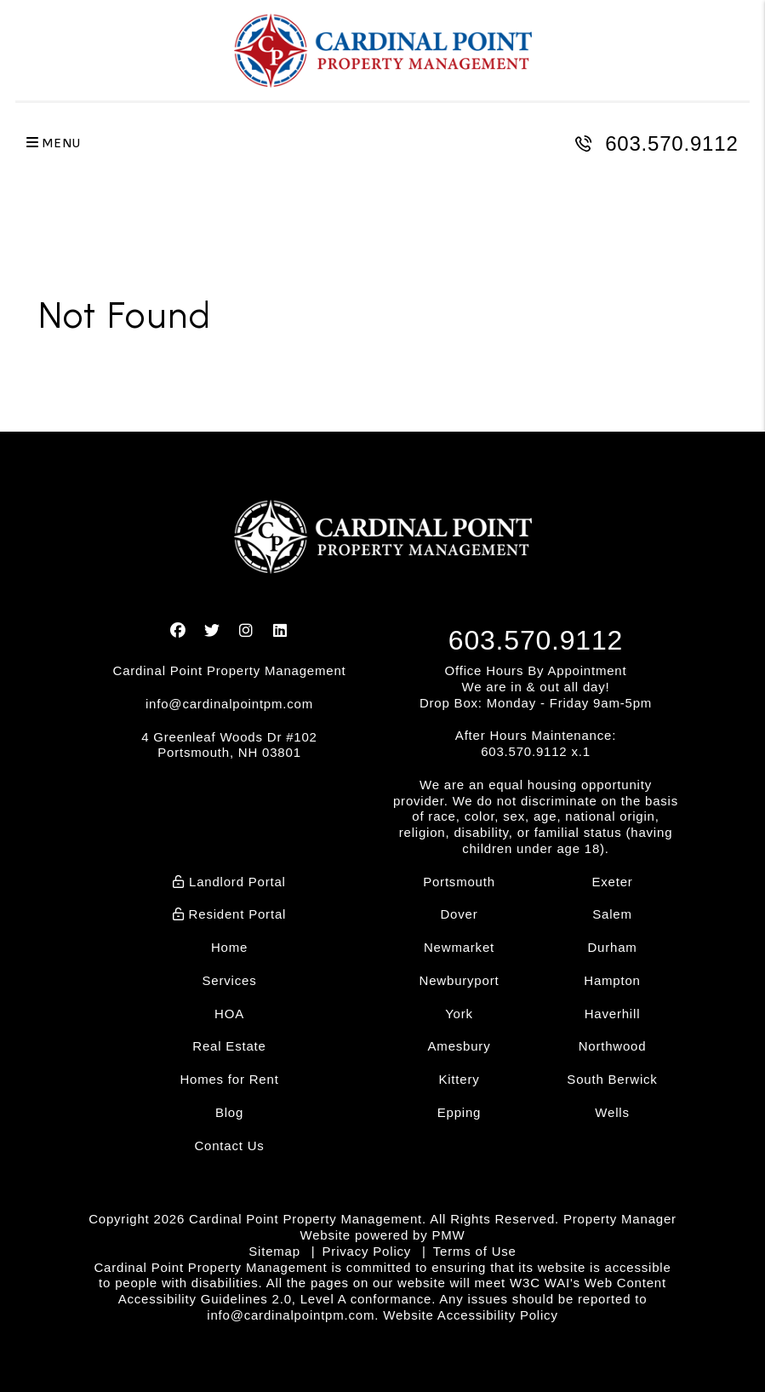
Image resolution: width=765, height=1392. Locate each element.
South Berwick (612, 1079)
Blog (229, 1112)
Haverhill (613, 1013)
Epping (459, 1112)
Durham (612, 947)
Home (229, 947)
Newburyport (460, 980)
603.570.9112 (671, 143)
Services (230, 980)
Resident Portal (229, 914)
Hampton (612, 980)
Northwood (613, 1046)
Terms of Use (475, 1251)
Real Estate (228, 1046)
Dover (458, 914)
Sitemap (274, 1251)
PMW (448, 1235)
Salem (612, 914)
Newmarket (459, 947)
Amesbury (459, 1046)
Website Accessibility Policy (470, 1315)
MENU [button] (53, 143)
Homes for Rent (229, 1079)
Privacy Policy (367, 1251)
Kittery (458, 1079)
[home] (383, 51)
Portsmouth (459, 881)
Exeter (611, 881)
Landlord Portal (229, 881)
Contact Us (229, 1145)
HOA (229, 1013)
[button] (178, 631)
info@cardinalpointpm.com (229, 703)
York (459, 1013)
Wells (612, 1112)
